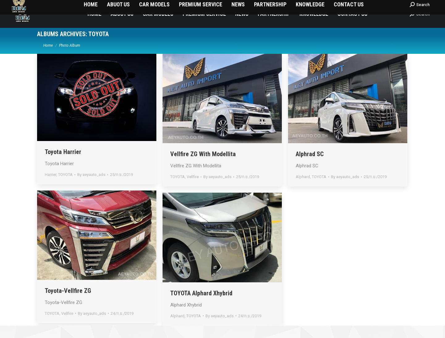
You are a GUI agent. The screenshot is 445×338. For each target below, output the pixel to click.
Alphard (303, 189)
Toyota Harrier (63, 164)
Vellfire (193, 189)
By (91, 187)
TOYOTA (65, 187)
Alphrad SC (310, 166)
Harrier (50, 187)
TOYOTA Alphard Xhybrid (201, 305)
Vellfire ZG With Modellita (203, 166)
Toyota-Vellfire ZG (68, 303)
